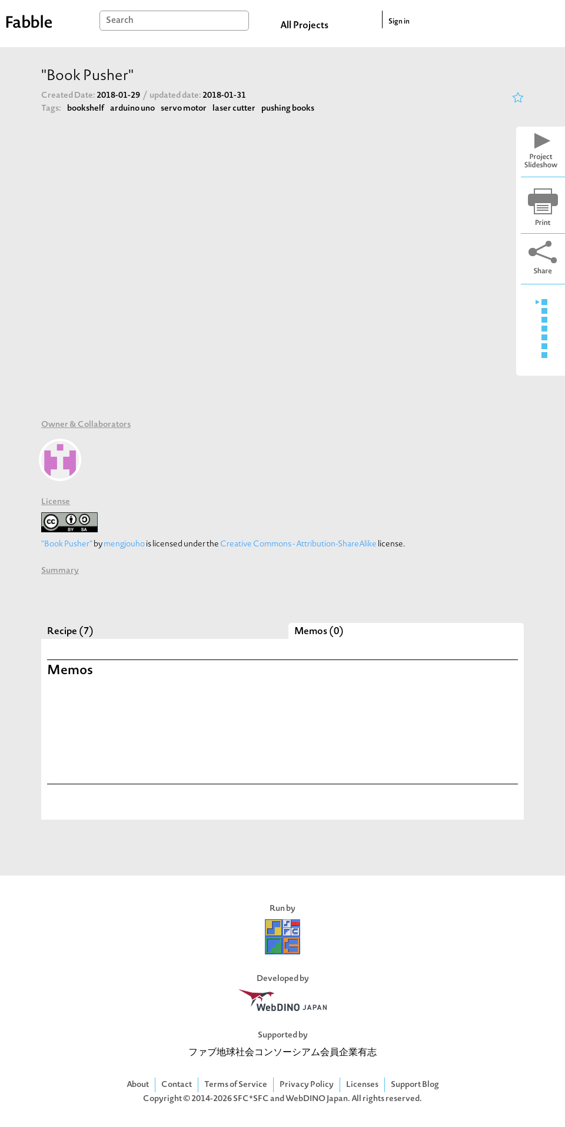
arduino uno (132, 108)
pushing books (287, 108)
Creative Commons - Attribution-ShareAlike (298, 544)
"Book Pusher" (66, 544)
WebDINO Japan (316, 1099)
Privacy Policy (307, 1084)
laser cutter (233, 108)
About (138, 1084)
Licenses (362, 1084)
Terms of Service (235, 1084)
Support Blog (415, 1084)
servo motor (184, 108)
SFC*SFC (251, 1099)
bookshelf (85, 108)
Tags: (51, 108)
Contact (176, 1084)
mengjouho (124, 544)
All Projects (304, 26)
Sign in (399, 21)
